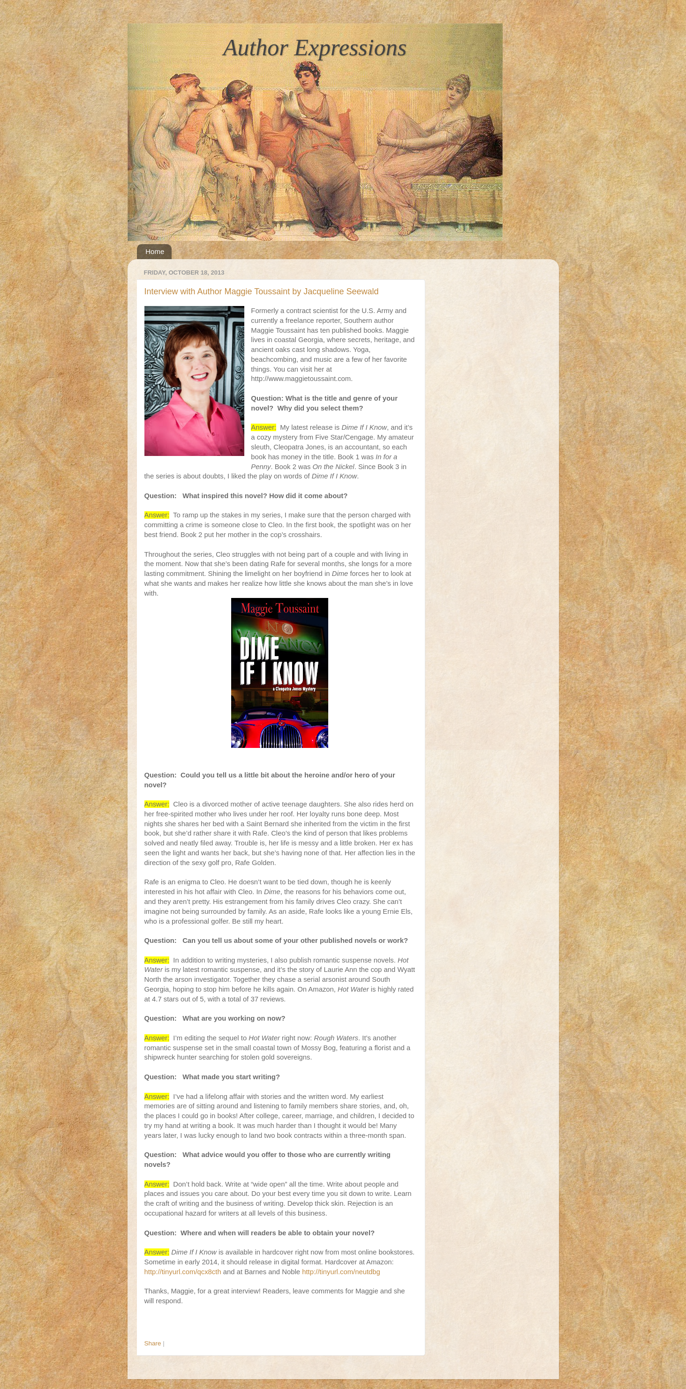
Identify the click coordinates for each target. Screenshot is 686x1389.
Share (152, 1343)
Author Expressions (315, 47)
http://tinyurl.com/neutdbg (341, 1272)
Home (154, 251)
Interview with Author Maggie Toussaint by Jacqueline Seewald (261, 291)
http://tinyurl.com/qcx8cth (182, 1272)
